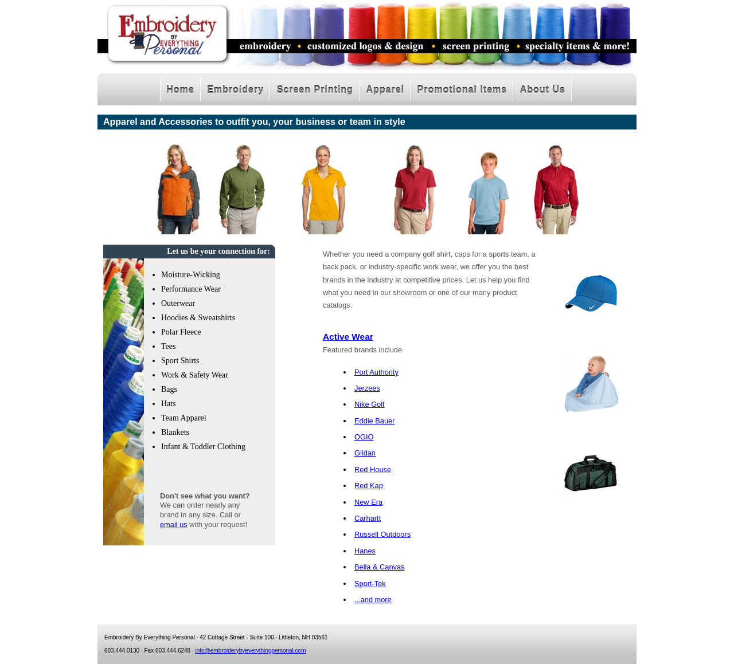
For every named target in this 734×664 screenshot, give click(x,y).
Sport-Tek (370, 583)
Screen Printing (315, 90)
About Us (542, 90)
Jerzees (367, 388)
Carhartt (367, 518)
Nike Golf (369, 404)
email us (174, 524)
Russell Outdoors (382, 534)
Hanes (365, 551)
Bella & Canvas (379, 567)
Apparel (385, 90)
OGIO (363, 437)
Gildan (365, 453)
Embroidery (235, 90)
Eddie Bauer (374, 421)
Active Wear (348, 336)
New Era (368, 502)
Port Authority (376, 372)
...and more (373, 599)
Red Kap (368, 485)
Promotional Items (462, 90)
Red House (372, 469)
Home (180, 90)
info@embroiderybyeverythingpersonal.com (250, 650)
